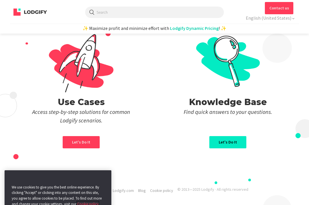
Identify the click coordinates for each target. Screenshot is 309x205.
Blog (142, 190)
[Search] (154, 12)
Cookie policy (161, 190)
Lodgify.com (123, 190)
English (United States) (269, 18)
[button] (279, 8)
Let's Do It (228, 142)
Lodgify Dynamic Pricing (194, 28)
